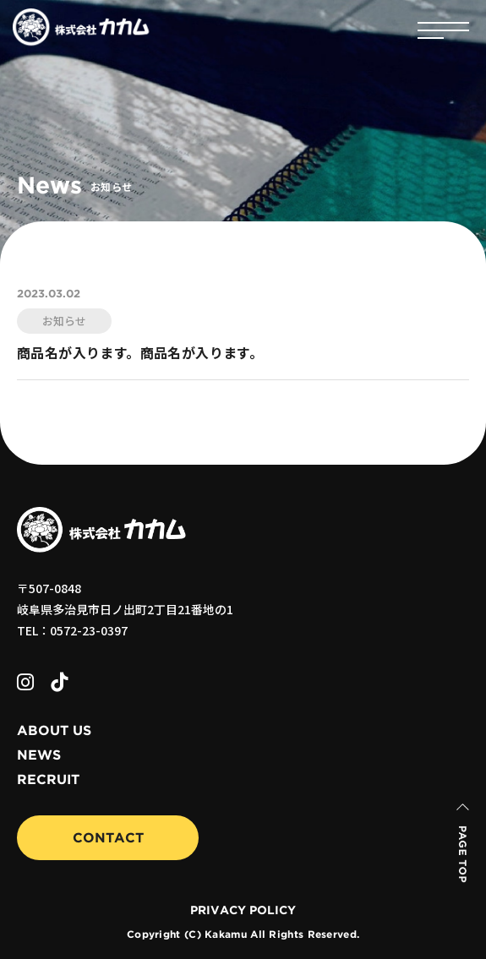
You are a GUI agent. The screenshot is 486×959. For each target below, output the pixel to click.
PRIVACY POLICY (243, 911)
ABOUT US (54, 731)
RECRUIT (48, 780)
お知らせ (64, 321)
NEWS (39, 755)
